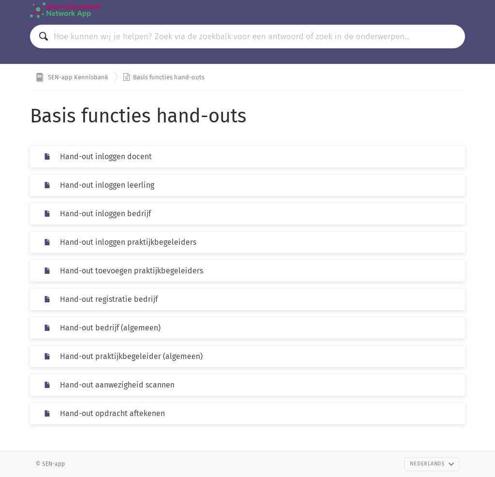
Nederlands (432, 464)
